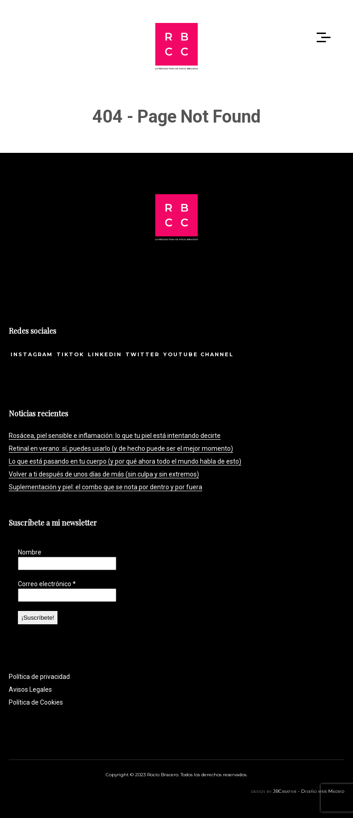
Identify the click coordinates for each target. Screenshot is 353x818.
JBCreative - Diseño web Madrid (308, 791)
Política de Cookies (36, 702)
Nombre (29, 552)
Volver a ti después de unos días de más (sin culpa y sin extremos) (104, 474)
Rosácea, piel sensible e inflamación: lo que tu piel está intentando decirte (115, 435)
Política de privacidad (39, 676)
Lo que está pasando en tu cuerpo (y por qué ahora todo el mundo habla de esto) (125, 461)
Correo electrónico (47, 584)
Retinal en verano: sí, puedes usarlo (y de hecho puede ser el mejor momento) (121, 448)
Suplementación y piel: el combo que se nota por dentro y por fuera (105, 487)
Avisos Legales (30, 689)
